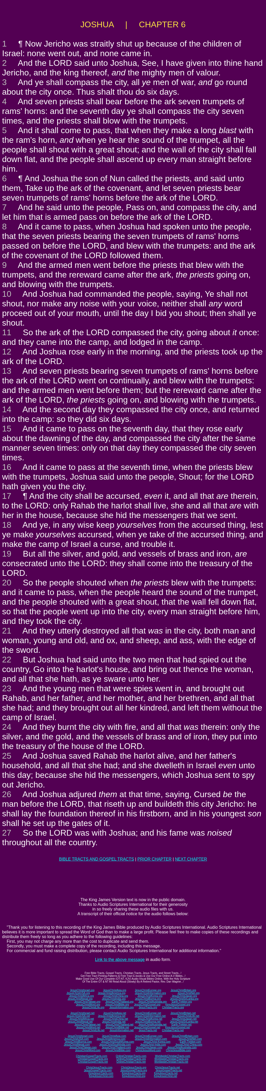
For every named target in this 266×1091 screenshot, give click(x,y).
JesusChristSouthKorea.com (117, 1041)
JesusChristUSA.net (78, 1016)
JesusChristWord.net (88, 1027)
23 (6, 688)
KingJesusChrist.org (133, 1076)
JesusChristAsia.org (114, 990)
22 (6, 659)
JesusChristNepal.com (77, 1044)
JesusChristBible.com (117, 1050)
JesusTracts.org (148, 1007)
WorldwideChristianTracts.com (172, 1056)
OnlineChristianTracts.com (131, 1056)
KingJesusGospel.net (177, 1027)
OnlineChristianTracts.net (130, 1061)
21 (6, 630)
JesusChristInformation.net (150, 1016)
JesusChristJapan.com (149, 1047)
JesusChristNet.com (190, 1038)
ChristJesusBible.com (178, 1050)
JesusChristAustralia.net (152, 1024)
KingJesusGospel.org (177, 1004)
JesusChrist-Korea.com (156, 1041)
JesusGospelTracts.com (98, 1070)
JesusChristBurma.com (78, 1041)
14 (6, 409)
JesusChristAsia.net (114, 1013)
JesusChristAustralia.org (152, 1001)
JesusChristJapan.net (184, 1018)
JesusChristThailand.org (119, 1001)
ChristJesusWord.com (148, 1050)
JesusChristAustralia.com (182, 1047)
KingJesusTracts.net (165, 1073)
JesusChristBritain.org (183, 990)
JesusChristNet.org (188, 993)
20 (6, 582)
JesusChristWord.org (88, 1004)
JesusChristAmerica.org (111, 993)
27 (6, 832)
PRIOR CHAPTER (154, 859)
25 (6, 755)
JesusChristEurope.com (148, 1036)
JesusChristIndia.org (113, 998)
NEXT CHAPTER (191, 859)
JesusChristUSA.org (78, 993)
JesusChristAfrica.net (81, 1018)
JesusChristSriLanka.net (184, 1021)
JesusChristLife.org (93, 1007)
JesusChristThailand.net (119, 1024)
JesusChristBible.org (117, 1004)
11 (6, 332)
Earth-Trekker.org (182, 1001)
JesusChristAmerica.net (111, 1016)
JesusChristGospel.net (147, 1027)
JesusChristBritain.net (183, 1013)
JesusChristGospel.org (147, 1004)
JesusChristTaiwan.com (83, 1047)
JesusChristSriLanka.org (184, 998)
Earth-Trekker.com (190, 1041)
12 (6, 351)
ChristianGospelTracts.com (91, 1056)
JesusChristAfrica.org (81, 996)
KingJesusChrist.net (165, 1076)
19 (6, 553)
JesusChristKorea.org (149, 996)
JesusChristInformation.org (150, 993)
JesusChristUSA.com (76, 1038)
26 (6, 794)
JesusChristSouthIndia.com (115, 1044)
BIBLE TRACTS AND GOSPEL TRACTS (96, 859)
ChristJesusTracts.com (99, 1067)
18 (6, 525)
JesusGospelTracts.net (169, 1070)
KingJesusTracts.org (133, 1073)
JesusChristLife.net (188, 1016)
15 (6, 428)
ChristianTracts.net (173, 1030)
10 (6, 294)
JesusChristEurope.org (148, 990)
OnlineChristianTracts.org (131, 1058)
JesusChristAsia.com (114, 1036)
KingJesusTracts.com (101, 1073)
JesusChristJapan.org (184, 996)
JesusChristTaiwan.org (87, 1001)
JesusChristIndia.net (114, 1021)
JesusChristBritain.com (185, 1036)
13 (6, 371)
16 (6, 467)
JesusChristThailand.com (116, 1047)
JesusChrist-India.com (153, 1044)
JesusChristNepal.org (80, 998)
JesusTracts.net (148, 1030)
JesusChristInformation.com (151, 1038)
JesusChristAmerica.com (111, 1038)
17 (6, 496)
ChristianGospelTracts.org (93, 1058)
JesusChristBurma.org (148, 998)
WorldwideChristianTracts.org (171, 1058)
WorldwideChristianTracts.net (171, 1061)
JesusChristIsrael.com (80, 1036)
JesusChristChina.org (115, 996)
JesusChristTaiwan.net (88, 1024)
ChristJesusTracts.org (133, 1067)
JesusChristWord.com (88, 1050)
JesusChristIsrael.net (82, 1013)
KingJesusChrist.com (101, 1076)
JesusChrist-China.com (188, 1044)
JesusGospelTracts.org (133, 1070)
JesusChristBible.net (117, 1027)
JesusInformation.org (121, 1007)
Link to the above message (120, 959)
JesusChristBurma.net (148, 1021)
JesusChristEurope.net (148, 1013)
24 (6, 727)
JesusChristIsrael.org (82, 990)
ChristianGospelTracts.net (93, 1061)
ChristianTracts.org (173, 1007)
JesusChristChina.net (115, 1018)
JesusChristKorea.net (149, 1018)
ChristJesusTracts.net (167, 1067)
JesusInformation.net (121, 1030)
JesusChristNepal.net (80, 1021)
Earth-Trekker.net (181, 1024)
